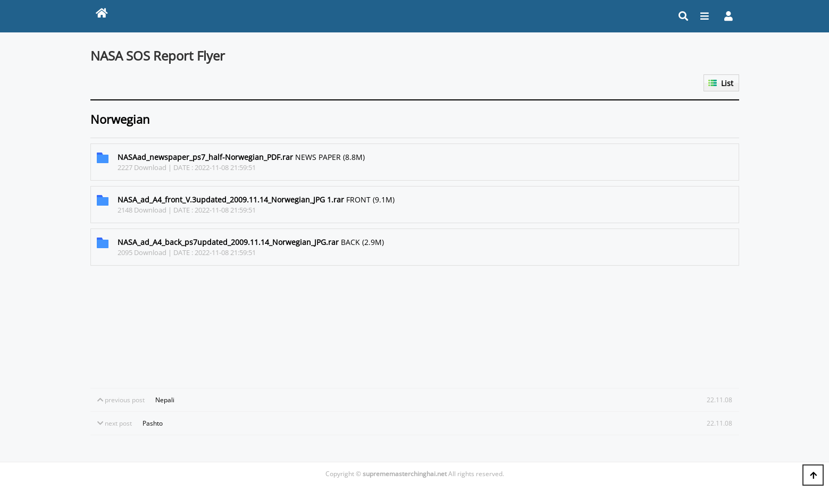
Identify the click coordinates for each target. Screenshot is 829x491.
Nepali (164, 399)
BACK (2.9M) (251, 242)
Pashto (153, 423)
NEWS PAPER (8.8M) (241, 157)
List (727, 83)
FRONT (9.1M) (256, 199)
